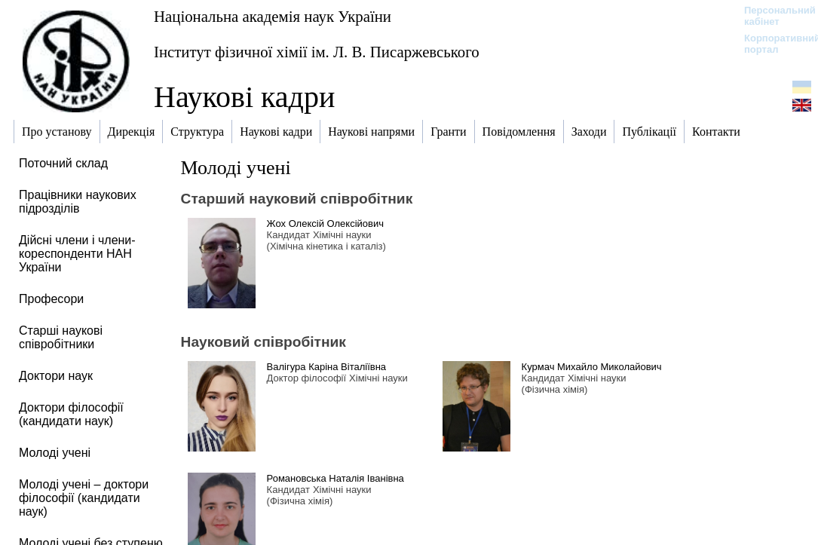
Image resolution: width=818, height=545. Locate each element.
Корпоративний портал (772, 43)
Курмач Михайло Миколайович (592, 366)
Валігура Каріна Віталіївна (326, 366)
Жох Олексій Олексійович (325, 223)
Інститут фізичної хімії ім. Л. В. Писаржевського (316, 51)
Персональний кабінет (772, 16)
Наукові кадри (244, 97)
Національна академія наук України (272, 16)
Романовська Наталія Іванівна (335, 478)
